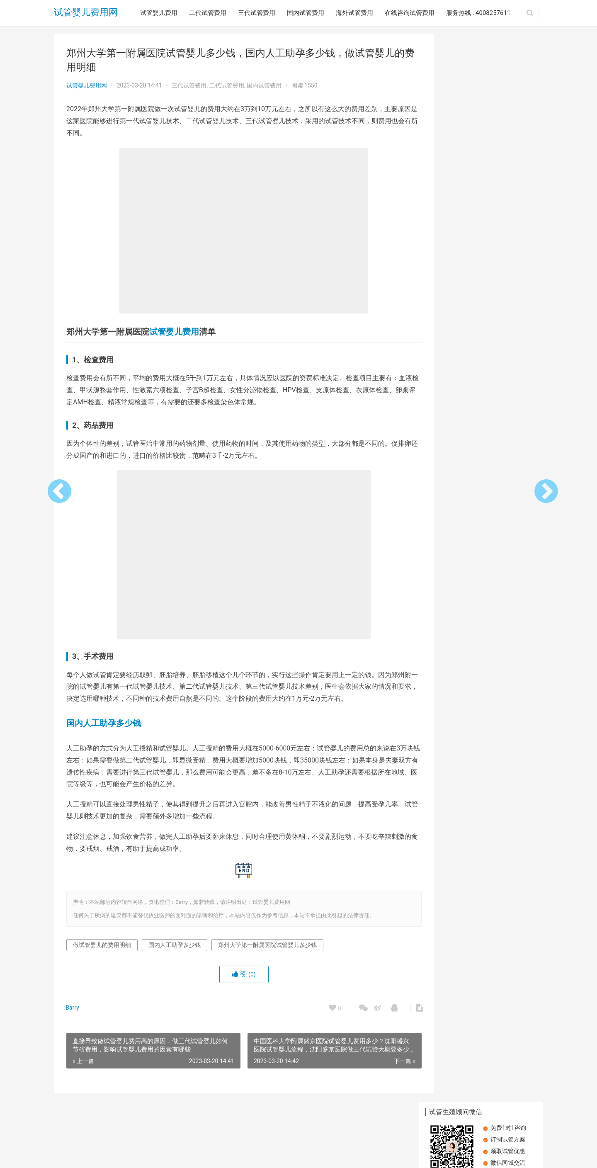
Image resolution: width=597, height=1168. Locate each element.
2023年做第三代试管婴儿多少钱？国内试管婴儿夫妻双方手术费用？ (450, 289)
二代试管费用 (207, 13)
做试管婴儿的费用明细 (102, 945)
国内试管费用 (305, 13)
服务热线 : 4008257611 (478, 13)
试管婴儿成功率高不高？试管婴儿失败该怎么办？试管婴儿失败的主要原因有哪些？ (508, 408)
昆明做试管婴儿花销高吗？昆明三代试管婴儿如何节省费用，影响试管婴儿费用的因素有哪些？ (450, 230)
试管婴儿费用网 (86, 12)
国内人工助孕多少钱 (103, 723)
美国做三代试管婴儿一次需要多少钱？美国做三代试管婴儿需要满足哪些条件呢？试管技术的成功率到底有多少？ (508, 230)
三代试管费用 (256, 13)
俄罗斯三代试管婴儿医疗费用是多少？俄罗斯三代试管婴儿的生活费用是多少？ (450, 171)
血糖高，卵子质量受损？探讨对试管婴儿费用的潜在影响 (508, 289)
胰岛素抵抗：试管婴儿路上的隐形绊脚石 (482, 515)
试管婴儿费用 (158, 13)
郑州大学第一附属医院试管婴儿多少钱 (267, 945)
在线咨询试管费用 (409, 13)
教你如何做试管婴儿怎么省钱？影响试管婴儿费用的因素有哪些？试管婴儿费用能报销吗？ (508, 348)
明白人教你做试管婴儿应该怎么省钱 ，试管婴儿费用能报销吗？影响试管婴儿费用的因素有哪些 (450, 408)
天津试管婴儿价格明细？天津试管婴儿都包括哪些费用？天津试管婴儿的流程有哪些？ (508, 171)
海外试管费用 (354, 13)
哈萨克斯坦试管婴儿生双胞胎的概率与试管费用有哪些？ (450, 348)
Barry (73, 1007)
